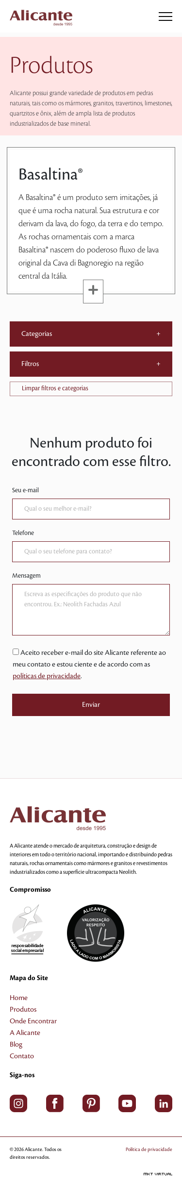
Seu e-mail (25, 490)
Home (19, 998)
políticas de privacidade (47, 676)
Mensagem (26, 575)
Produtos (23, 1010)
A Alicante (25, 1033)
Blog (16, 1045)
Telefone (23, 533)
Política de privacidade (149, 1149)
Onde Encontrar (33, 1021)
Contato (22, 1056)
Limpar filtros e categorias (55, 388)
